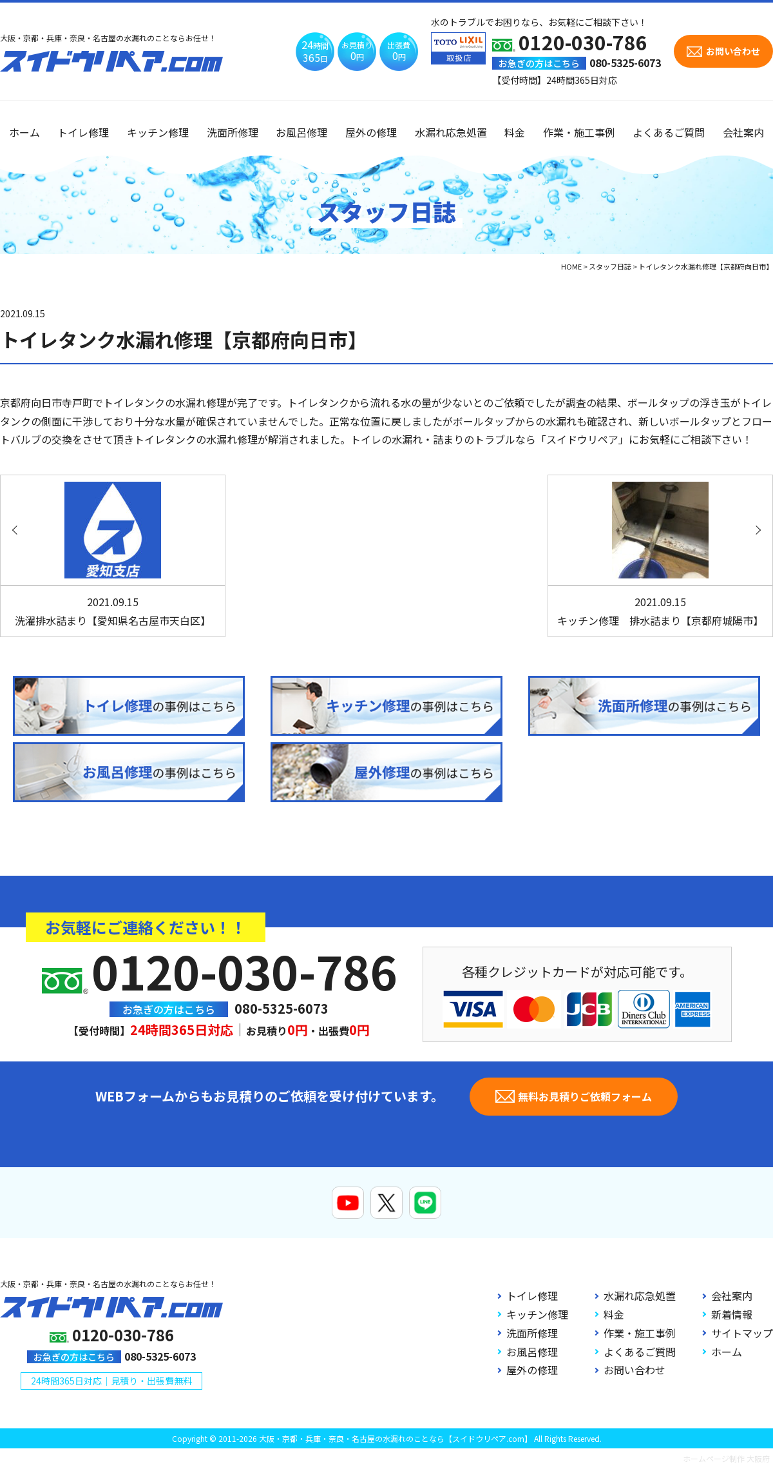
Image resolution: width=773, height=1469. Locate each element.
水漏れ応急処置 (451, 132)
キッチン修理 (158, 132)
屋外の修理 (371, 132)
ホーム (24, 132)
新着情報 (731, 1314)
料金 (514, 132)
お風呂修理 (301, 132)
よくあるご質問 (669, 132)
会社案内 (743, 132)
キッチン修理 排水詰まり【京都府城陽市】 (660, 611)
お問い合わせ (634, 1369)
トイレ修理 (83, 132)
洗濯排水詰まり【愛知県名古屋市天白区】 (113, 611)
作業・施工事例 (579, 132)
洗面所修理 (232, 132)
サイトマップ (742, 1333)
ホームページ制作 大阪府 (726, 1458)
